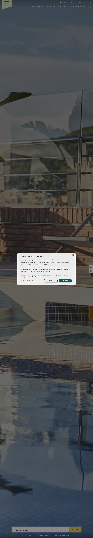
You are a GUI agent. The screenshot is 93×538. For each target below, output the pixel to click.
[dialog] (46, 269)
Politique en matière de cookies (29, 277)
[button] (28, 281)
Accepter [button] (65, 280)
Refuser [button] (51, 280)
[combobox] (73, 255)
